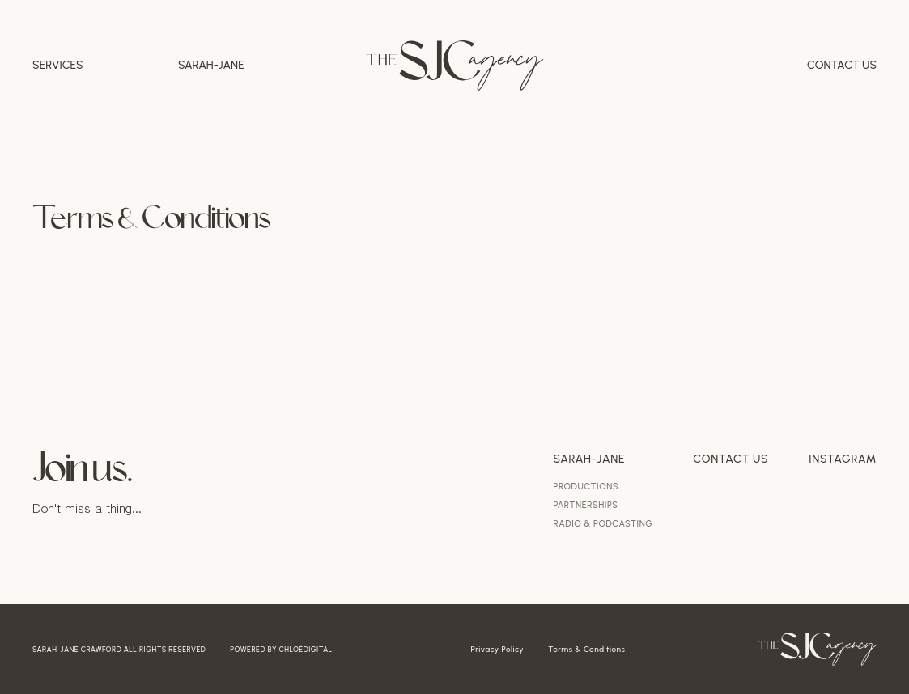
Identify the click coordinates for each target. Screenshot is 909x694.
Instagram (843, 459)
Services (57, 65)
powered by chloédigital (281, 649)
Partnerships (586, 505)
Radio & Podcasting (603, 523)
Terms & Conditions (586, 649)
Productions (586, 486)
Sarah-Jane (590, 459)
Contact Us (842, 65)
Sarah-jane (211, 65)
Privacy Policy (498, 649)
